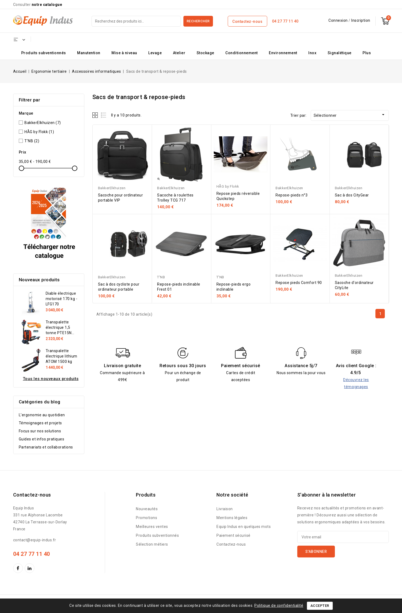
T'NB (31, 141)
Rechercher (198, 21)
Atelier (179, 53)
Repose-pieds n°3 (291, 195)
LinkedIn (30, 568)
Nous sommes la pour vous (301, 373)
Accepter (319, 606)
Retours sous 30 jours (183, 365)
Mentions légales (231, 518)
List (103, 115)
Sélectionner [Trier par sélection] (350, 115)
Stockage (205, 53)
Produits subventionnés (43, 53)
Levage (155, 53)
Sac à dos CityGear (352, 195)
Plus (367, 53)
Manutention (88, 53)
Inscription (360, 20)
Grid (95, 115)
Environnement (283, 53)
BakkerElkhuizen (42, 123)
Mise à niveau (124, 53)
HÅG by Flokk (39, 132)
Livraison (224, 509)
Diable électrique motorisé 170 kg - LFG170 (62, 298)
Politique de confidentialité (278, 605)
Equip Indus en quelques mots (243, 526)
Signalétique (340, 53)
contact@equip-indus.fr (34, 540)
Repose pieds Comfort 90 (299, 282)
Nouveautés (147, 509)
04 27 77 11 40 (285, 21)
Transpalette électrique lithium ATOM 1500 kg (61, 356)
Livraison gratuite (122, 365)
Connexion (338, 20)
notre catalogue (47, 4)
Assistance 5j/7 (301, 365)
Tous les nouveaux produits (51, 378)
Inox (312, 53)
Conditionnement (241, 53)
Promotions (146, 518)
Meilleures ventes (152, 526)
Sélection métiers (152, 544)
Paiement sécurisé (240, 365)
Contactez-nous (247, 21)
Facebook (18, 568)
